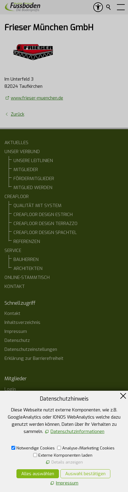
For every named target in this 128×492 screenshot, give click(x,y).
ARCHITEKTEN (27, 268)
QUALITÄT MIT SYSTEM (37, 206)
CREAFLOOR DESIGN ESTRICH (43, 215)
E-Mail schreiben (27, 468)
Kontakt (12, 313)
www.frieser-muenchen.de (37, 98)
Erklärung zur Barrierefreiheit (33, 358)
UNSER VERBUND (22, 152)
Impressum (15, 331)
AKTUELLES (16, 143)
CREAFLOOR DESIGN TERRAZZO (45, 224)
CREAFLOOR (16, 197)
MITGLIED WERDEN (32, 188)
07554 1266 (23, 457)
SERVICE (12, 250)
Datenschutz (17, 340)
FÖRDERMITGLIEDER (33, 179)
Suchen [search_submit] (109, 7)
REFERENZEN (26, 242)
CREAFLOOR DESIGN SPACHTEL (45, 233)
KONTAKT (14, 286)
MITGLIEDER (25, 170)
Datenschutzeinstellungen (30, 349)
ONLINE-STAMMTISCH (27, 277)
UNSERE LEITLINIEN (33, 161)
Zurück (17, 114)
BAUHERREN (26, 259)
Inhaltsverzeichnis (22, 322)
